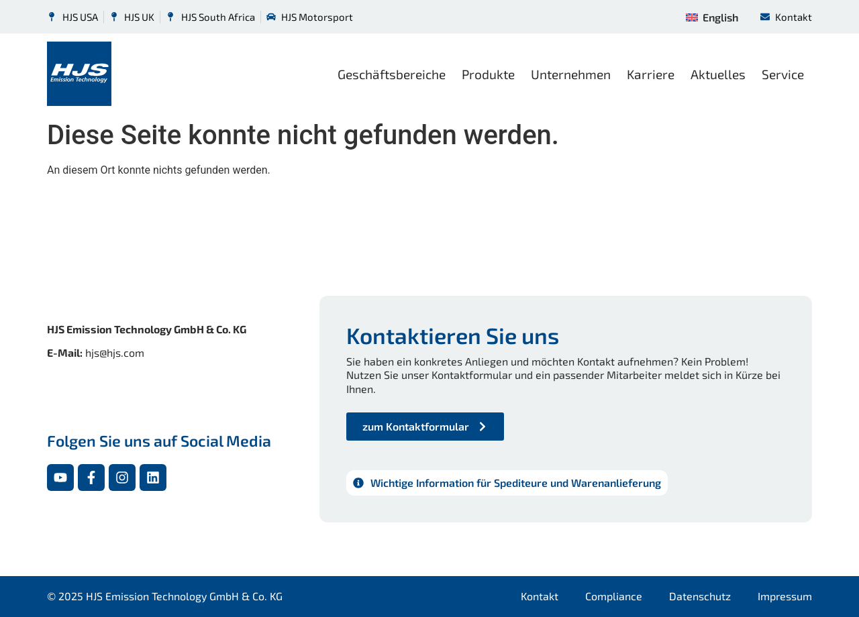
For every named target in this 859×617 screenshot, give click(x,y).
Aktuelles (718, 74)
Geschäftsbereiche (392, 74)
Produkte (488, 74)
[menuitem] (712, 17)
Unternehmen (571, 74)
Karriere (650, 74)
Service (783, 74)
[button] (29, 587)
